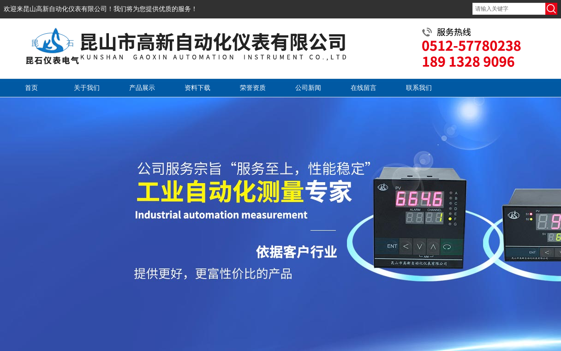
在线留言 (363, 87)
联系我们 (419, 87)
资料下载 (197, 87)
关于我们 (87, 87)
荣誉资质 (253, 87)
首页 (31, 87)
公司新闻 (308, 87)
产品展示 (142, 87)
